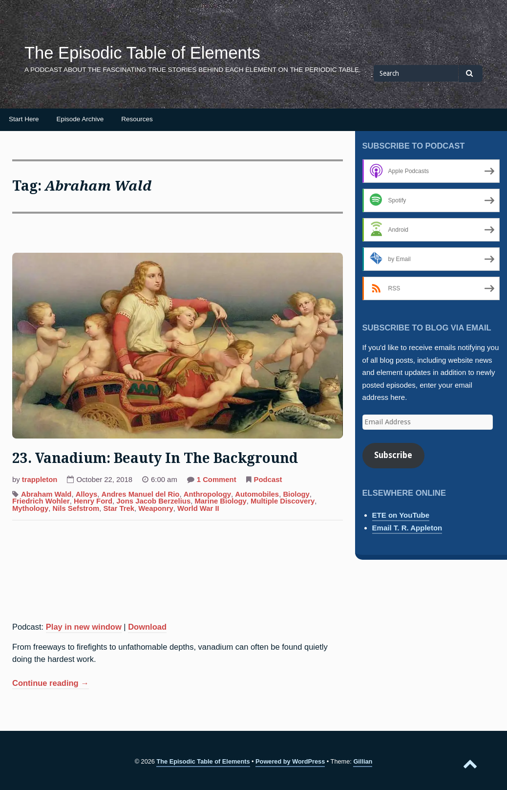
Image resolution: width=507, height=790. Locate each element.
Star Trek (118, 508)
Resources (137, 119)
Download (147, 626)
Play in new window (84, 626)
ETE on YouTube (401, 515)
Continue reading (50, 684)
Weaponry (155, 508)
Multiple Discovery (283, 501)
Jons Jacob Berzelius (153, 501)
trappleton (40, 479)
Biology (296, 494)
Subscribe (393, 455)
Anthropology (207, 494)
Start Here (24, 119)
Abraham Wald (46, 494)
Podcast (268, 479)
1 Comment (216, 480)
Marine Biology (220, 501)
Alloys (87, 494)
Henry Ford (93, 501)
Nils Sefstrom (75, 508)
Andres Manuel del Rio (140, 494)
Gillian (362, 761)
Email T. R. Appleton (407, 528)
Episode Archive (80, 119)
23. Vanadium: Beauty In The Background (155, 458)
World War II (198, 508)
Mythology (30, 508)
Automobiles (257, 494)
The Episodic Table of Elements (142, 53)
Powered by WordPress (290, 761)
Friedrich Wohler (41, 501)
